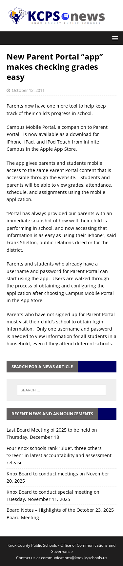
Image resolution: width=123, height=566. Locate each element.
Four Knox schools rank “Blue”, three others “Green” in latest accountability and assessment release (59, 455)
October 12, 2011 (28, 90)
